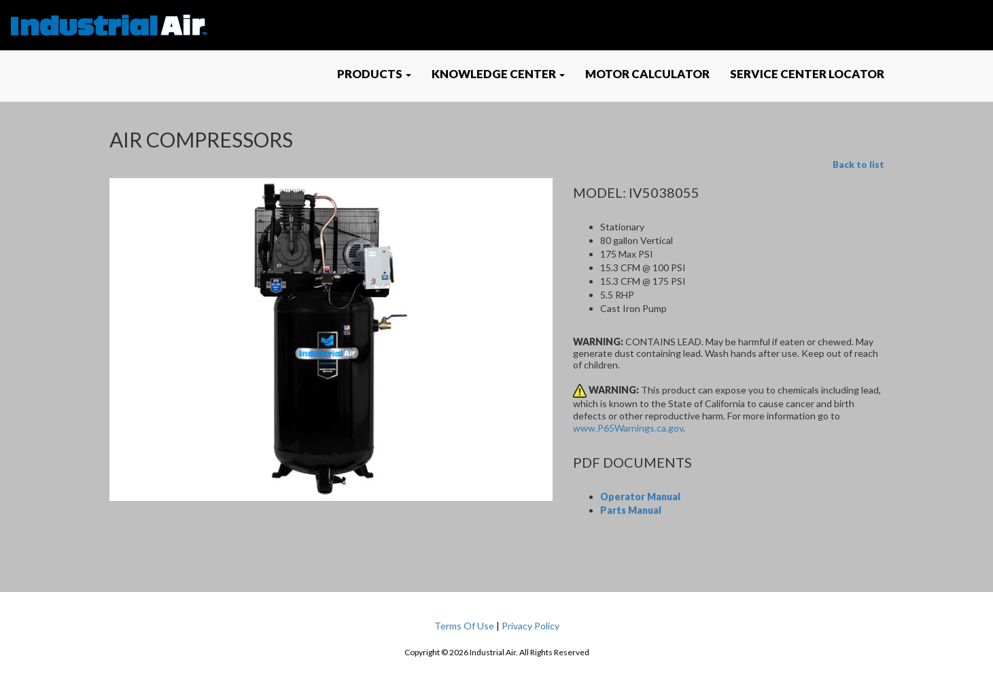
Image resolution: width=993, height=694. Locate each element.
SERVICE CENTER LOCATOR (807, 74)
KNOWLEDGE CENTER (498, 74)
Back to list (858, 164)
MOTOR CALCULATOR (647, 74)
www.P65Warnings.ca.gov (628, 428)
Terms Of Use (464, 625)
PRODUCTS (374, 74)
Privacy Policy (530, 625)
